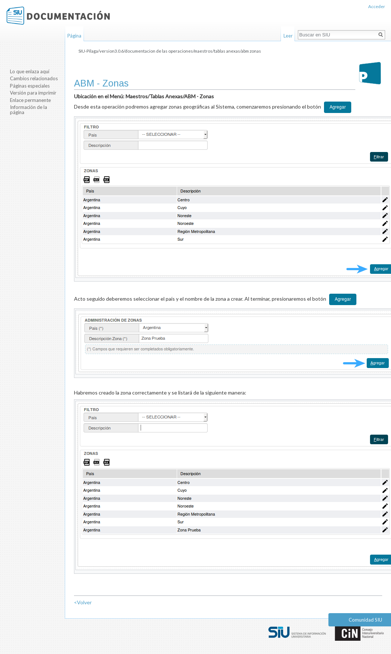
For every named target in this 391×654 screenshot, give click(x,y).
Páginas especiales (30, 86)
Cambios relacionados (34, 78)
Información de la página (28, 109)
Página (74, 36)
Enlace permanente (30, 100)
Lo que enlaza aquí (29, 71)
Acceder (376, 6)
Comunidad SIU (365, 620)
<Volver (83, 602)
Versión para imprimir (33, 93)
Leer (288, 36)
